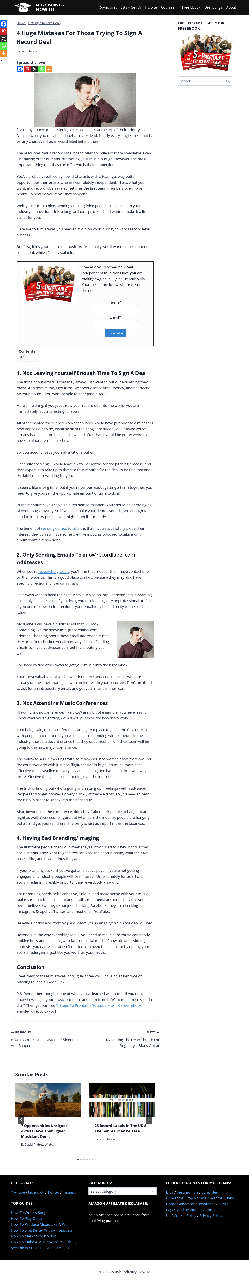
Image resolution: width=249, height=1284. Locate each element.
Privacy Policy (210, 1215)
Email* (115, 317)
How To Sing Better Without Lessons (41, 1230)
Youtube (18, 1192)
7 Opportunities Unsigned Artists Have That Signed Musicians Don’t (44, 1131)
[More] (49, 69)
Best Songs (213, 7)
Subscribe (115, 333)
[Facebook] (20, 69)
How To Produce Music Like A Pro (39, 1224)
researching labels (53, 571)
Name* (115, 302)
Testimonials (187, 1192)
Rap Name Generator (204, 1198)
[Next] (149, 1119)
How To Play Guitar (27, 1218)
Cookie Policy (185, 1215)
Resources (206, 1203)
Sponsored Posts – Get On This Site (128, 7)
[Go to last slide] (21, 1119)
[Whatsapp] (41, 69)
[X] (34, 69)
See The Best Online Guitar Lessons (41, 1247)
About (231, 7)
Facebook (36, 1192)
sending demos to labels (61, 528)
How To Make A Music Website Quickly (43, 1241)
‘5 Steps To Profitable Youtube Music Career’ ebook (99, 1005)
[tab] (78, 1159)
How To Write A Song (28, 1212)
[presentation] (48, 1100)
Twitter (53, 1192)
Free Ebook (191, 7)
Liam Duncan (30, 51)
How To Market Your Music (34, 1236)
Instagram (71, 1192)
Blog (170, 1192)
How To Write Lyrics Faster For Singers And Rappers (46, 1038)
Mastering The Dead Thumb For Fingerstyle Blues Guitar (124, 1038)
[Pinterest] (27, 69)
